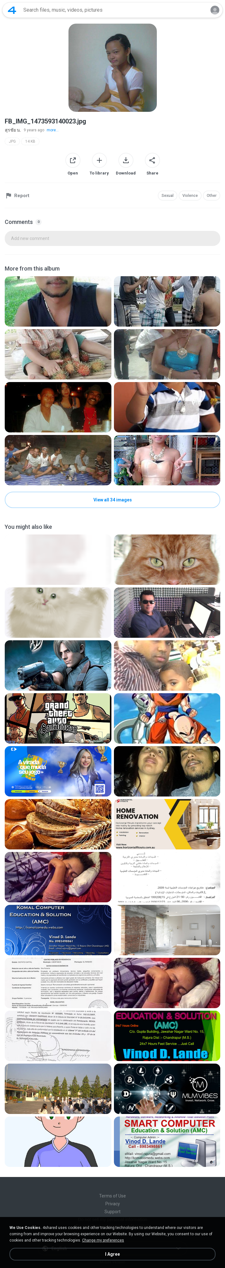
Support (112, 1211)
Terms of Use (112, 1195)
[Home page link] (12, 10)
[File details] (58, 301)
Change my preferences (103, 1240)
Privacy (112, 1203)
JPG (12, 141)
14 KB (30, 141)
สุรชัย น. (13, 130)
